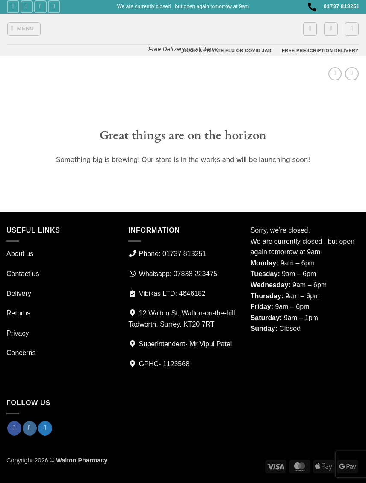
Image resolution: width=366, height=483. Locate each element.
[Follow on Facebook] (13, 6)
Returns (18, 313)
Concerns (20, 352)
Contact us (22, 273)
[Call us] (54, 6)
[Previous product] (351, 73)
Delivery (18, 293)
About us (19, 253)
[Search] (352, 29)
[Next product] (335, 73)
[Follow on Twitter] (40, 6)
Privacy (17, 333)
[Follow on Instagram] (27, 6)
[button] (24, 29)
